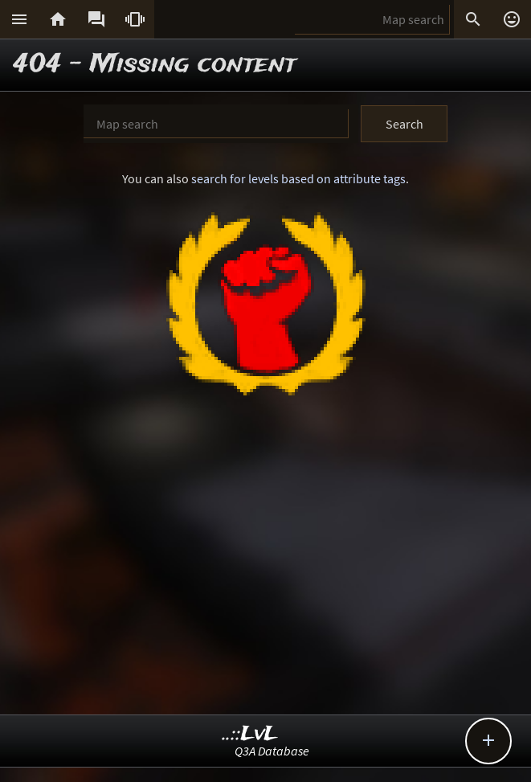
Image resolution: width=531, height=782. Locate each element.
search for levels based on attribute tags (298, 178)
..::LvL (250, 734)
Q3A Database (272, 751)
